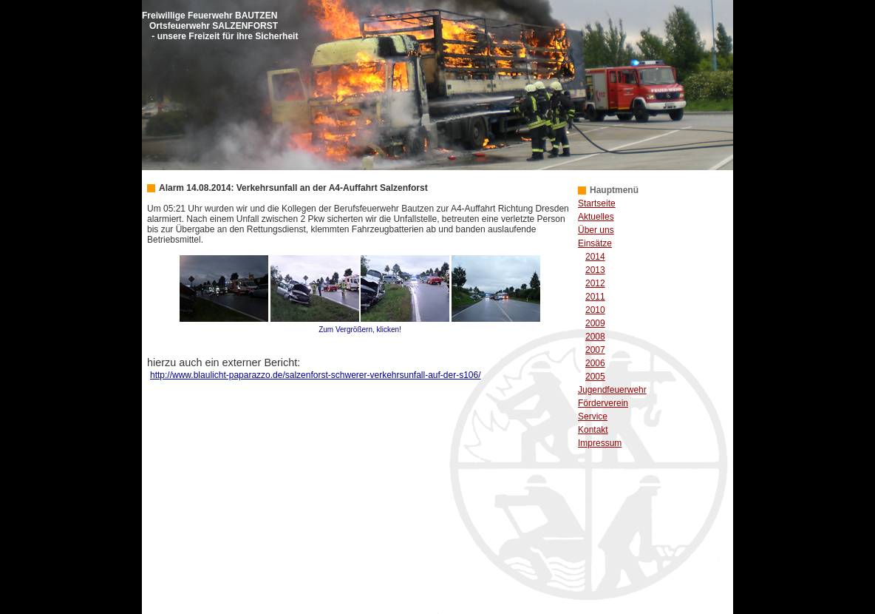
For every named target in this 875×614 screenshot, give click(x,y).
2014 (595, 257)
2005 (595, 376)
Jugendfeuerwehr (612, 390)
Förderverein (603, 403)
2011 (595, 296)
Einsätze (595, 243)
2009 (595, 323)
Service (592, 416)
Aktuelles (596, 217)
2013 (595, 270)
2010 (595, 310)
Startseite (597, 203)
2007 (595, 350)
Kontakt (593, 430)
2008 (595, 336)
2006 (595, 363)
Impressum (600, 443)
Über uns (596, 230)
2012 (595, 283)
